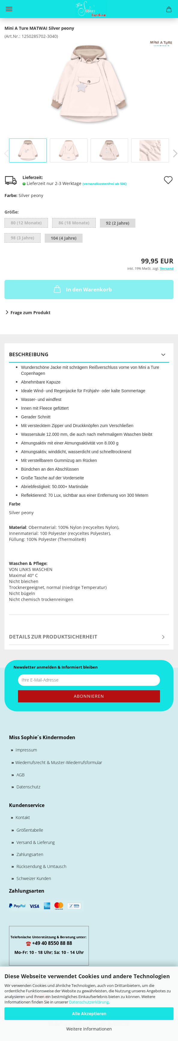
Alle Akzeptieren (89, 1013)
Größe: (12, 212)
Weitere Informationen (89, 1029)
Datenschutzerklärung (89, 1002)
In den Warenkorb (82, 289)
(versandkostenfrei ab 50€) (105, 183)
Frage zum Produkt (30, 312)
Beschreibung (28, 354)
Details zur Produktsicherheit (53, 636)
